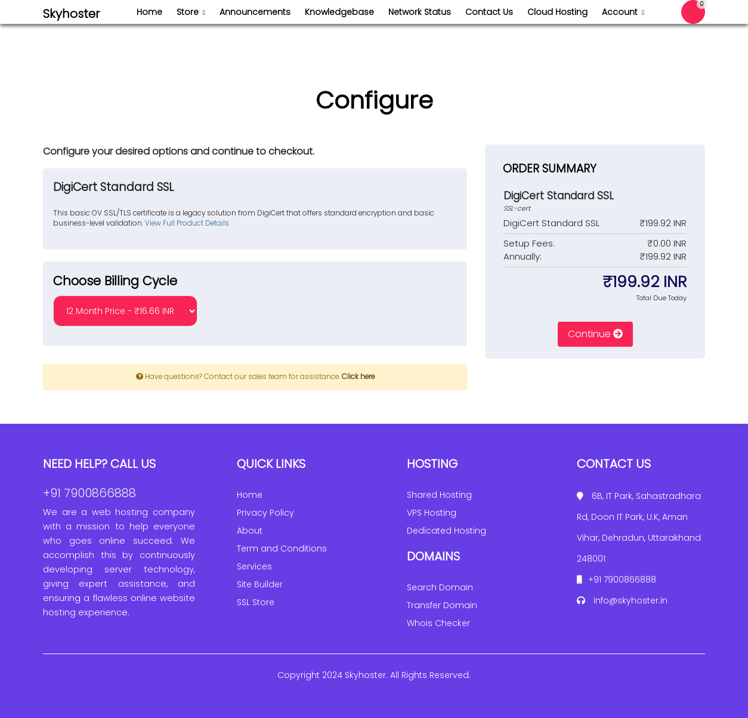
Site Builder (260, 584)
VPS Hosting (431, 513)
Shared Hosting (439, 495)
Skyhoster (71, 13)
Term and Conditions (282, 548)
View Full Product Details (186, 223)
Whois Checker (438, 623)
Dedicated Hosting (446, 531)
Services (254, 566)
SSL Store (255, 602)
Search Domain (440, 587)
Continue (595, 334)
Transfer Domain (442, 605)
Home (249, 495)
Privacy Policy (265, 513)
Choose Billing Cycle (115, 280)
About (249, 531)
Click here (358, 376)
